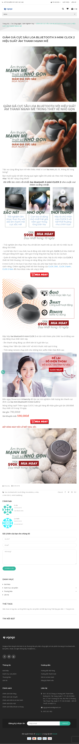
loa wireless (30, 492)
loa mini (50, 169)
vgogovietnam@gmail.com (52, 707)
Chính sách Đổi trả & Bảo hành (12, 700)
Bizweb (54, 734)
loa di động (21, 492)
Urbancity (26, 399)
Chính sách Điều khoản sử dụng (12, 707)
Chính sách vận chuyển (10, 697)
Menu (5, 14)
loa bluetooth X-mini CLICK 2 (45, 182)
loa (6, 492)
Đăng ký (65, 723)
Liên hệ (73, 2)
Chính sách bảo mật (9, 704)
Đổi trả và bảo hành (47, 677)
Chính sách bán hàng (9, 694)
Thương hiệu (8, 591)
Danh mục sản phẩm (11, 588)
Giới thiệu (66, 2)
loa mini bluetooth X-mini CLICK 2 (25, 402)
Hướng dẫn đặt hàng (48, 671)
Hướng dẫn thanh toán (48, 674)
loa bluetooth (12, 492)
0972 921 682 (19, 2)
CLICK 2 (57, 251)
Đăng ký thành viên (47, 680)
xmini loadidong (17, 495)
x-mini (36, 492)
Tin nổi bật (8, 619)
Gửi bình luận (9, 568)
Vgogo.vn (38, 734)
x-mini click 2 (6, 495)
